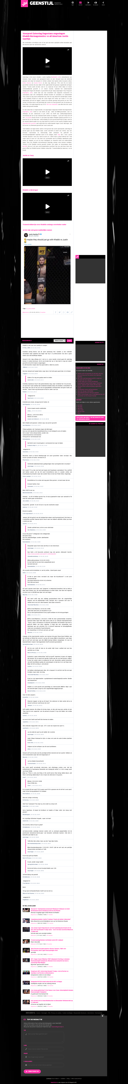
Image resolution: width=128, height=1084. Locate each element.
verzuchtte (28, 117)
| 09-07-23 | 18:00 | (45, 985)
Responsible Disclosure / (81, 1013)
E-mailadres (28, 1061)
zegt (59, 134)
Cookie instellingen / (68, 1013)
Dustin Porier (38, 83)
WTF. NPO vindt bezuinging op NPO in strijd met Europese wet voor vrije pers (90, 379)
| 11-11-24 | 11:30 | (44, 944)
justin (29, 308)
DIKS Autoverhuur (76, 1078)
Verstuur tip (32, 1071)
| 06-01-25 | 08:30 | (45, 923)
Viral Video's (55, 1078)
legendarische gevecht (29, 123)
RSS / (49, 1013)
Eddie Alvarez (27, 83)
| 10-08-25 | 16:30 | (45, 914)
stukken (63, 1078)
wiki (59, 77)
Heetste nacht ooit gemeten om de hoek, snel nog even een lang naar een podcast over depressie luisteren (90, 375)
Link (25, 1045)
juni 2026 (80, 405)
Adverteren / (91, 1013)
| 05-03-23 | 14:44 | (45, 996)
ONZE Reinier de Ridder (52, 912)
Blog (68, 1078)
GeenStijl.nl (54, 1082)
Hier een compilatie (52, 104)
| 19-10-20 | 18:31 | (37, 312)
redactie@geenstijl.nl (57, 1027)
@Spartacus (26, 312)
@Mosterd (33, 935)
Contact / (38, 1013)
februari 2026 (81, 411)
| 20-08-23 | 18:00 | (45, 966)
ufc (27, 308)
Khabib (33, 308)
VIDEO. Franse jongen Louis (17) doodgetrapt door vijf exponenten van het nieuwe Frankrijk (91, 395)
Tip (25, 1030)
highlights (54, 77)
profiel (25, 146)
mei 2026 (80, 406)
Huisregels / (44, 1013)
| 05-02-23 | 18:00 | (45, 1006)
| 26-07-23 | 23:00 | (45, 977)
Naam (25, 1053)
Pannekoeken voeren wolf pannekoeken (88, 389)
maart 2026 (80, 410)
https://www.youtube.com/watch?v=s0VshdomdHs (42, 554)
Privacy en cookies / (57, 1013)
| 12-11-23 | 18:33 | (45, 954)
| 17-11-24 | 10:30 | (44, 935)
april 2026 (80, 408)
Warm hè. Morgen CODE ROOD (85, 391)
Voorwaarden (98, 1013)
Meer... (79, 413)
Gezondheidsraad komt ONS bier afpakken (88, 392)
